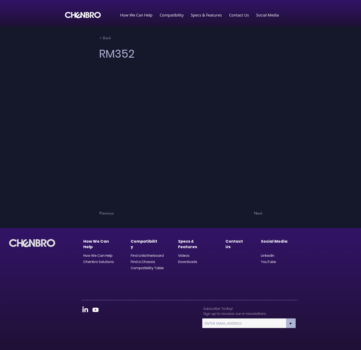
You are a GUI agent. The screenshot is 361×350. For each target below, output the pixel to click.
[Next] (250, 213)
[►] (291, 323)
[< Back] (115, 38)
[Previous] (115, 213)
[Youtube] (95, 309)
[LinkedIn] (85, 309)
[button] (136, 15)
